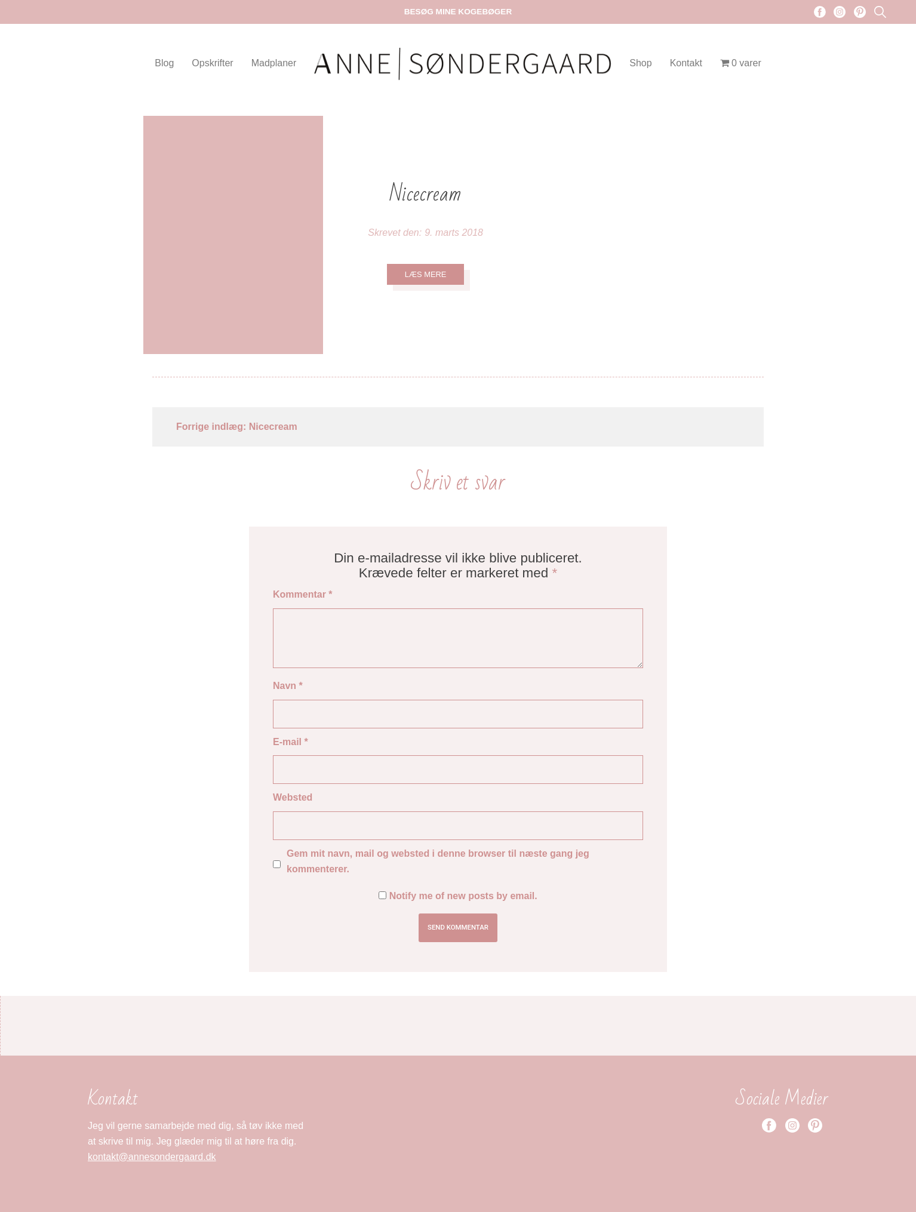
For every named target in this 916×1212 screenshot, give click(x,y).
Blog (164, 63)
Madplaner (274, 63)
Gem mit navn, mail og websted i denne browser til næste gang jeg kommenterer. (438, 861)
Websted (292, 797)
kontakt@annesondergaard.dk (152, 1157)
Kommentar (303, 594)
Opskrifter (212, 63)
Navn (288, 686)
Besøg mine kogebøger (458, 11)
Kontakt (686, 63)
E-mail (290, 742)
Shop (640, 63)
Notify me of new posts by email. (463, 896)
